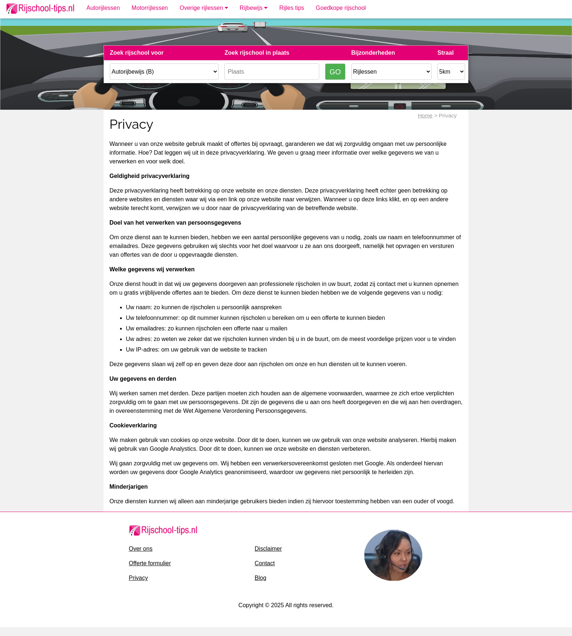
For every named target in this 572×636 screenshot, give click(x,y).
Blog (260, 578)
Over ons (140, 549)
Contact (265, 563)
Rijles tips (291, 8)
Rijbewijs (254, 8)
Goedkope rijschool (341, 8)
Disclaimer (268, 549)
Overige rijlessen (203, 8)
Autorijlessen (103, 8)
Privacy (138, 578)
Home (425, 115)
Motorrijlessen (150, 8)
